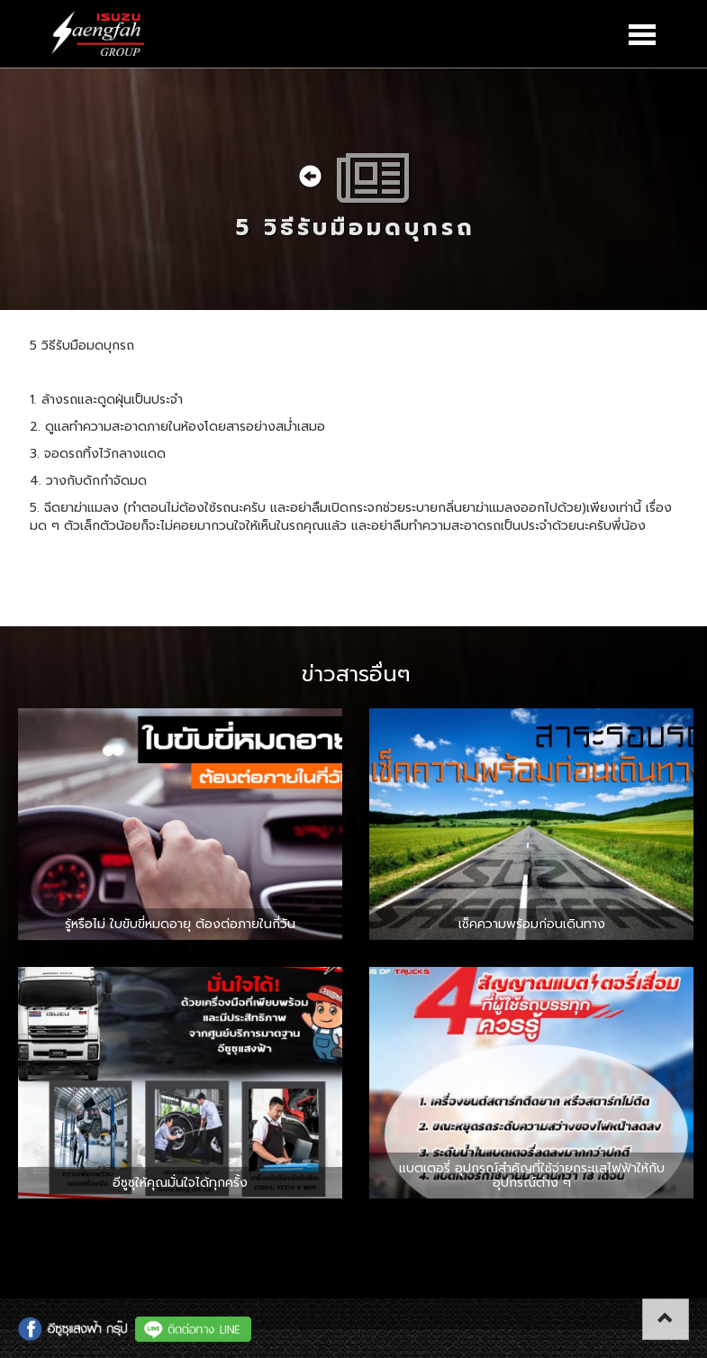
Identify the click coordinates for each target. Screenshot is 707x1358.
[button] (665, 1319)
